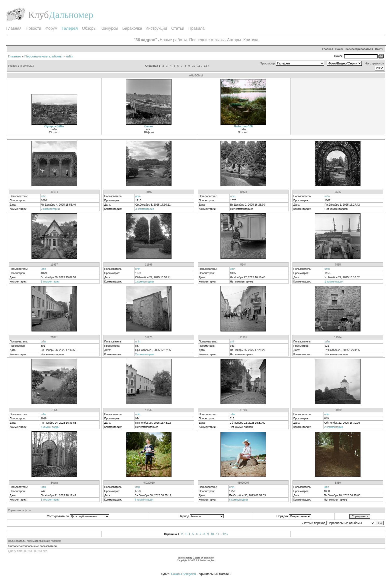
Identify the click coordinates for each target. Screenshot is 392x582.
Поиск (339, 48)
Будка (54, 482)
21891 (54, 337)
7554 (54, 409)
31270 (148, 337)
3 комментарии (144, 208)
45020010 (148, 482)
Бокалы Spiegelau (184, 574)
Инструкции (156, 28)
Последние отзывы (206, 40)
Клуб (38, 14)
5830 (338, 482)
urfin (69, 56)
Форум (51, 28)
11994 (338, 337)
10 (193, 65)
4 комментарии (143, 499)
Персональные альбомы (43, 56)
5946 (149, 191)
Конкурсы (109, 28)
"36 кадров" (145, 40)
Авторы (234, 40)
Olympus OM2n (54, 126)
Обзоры (89, 28)
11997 (54, 264)
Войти (379, 48)
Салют (148, 126)
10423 (243, 191)
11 (198, 65)
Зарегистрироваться (359, 48)
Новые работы (173, 40)
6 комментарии (238, 499)
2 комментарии (50, 208)
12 (205, 65)
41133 (148, 409)
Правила (196, 28)
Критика (251, 40)
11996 (148, 264)
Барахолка (132, 28)
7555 (338, 264)
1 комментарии (144, 281)
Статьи (177, 28)
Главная (14, 28)
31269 (243, 409)
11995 (243, 337)
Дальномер (71, 14)
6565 (338, 191)
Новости (33, 28)
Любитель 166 (243, 126)
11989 (338, 409)
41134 (54, 191)
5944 (243, 264)
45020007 (243, 482)
